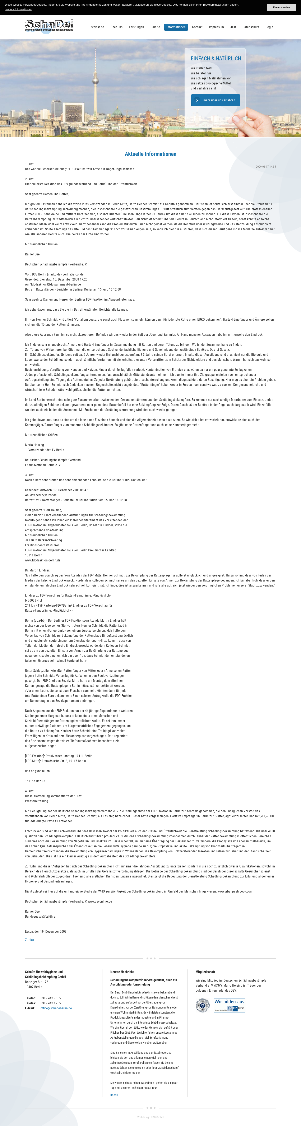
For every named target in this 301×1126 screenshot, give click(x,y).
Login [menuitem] (269, 27)
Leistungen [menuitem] (136, 27)
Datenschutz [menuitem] (250, 27)
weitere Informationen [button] (18, 9)
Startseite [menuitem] (97, 27)
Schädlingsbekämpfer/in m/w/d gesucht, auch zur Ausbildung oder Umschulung (143, 982)
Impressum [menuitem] (216, 27)
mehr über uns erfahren (219, 100)
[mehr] (114, 1095)
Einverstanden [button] (281, 7)
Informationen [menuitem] (176, 27)
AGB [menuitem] (233, 27)
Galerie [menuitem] (155, 27)
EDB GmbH (157, 1117)
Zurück (29, 940)
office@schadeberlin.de (56, 1008)
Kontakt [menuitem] (197, 27)
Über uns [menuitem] (116, 27)
